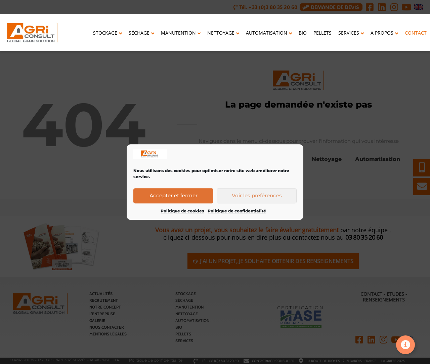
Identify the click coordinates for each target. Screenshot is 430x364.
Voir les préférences (257, 196)
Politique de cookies (182, 211)
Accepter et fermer (173, 196)
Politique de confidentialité (237, 211)
